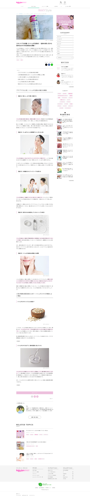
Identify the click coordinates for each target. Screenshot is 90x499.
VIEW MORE (71, 86)
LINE (64, 475)
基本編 (71, 95)
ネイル (58, 48)
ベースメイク (59, 39)
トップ (22, 6)
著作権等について (48, 487)
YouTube (64, 478)
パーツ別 (66, 103)
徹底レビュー (63, 99)
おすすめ (32, 434)
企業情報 (36, 487)
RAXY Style (33, 6)
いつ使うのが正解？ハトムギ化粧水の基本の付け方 (28, 77)
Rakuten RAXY (21, 3)
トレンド (70, 97)
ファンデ (64, 105)
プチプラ (68, 101)
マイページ (34, 473)
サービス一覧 (18, 495)
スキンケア (20, 58)
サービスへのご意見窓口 (52, 475)
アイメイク (59, 41)
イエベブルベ (60, 103)
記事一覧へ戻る (34, 417)
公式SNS (56, 6)
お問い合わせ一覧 (25, 495)
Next (51, 398)
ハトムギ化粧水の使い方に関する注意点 (26, 81)
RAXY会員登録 (65, 470)
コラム (58, 51)
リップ (68, 99)
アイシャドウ (64, 97)
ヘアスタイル (62, 101)
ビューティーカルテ (36, 475)
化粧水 (36, 458)
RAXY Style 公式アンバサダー (62, 95)
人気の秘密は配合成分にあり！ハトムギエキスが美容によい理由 (31, 74)
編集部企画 (36, 434)
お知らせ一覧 (50, 470)
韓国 (59, 97)
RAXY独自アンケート (41, 458)
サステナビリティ (32, 495)
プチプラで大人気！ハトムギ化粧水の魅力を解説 (28, 72)
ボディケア (59, 43)
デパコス (41, 434)
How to (28, 434)
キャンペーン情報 (45, 6)
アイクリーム (45, 434)
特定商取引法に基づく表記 (52, 478)
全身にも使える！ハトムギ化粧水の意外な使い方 (28, 79)
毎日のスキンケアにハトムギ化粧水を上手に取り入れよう (30, 84)
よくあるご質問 (68, 6)
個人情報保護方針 (41, 487)
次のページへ (34, 392)
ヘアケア (58, 46)
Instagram (64, 473)
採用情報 (53, 487)
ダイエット (70, 105)
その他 (58, 53)
